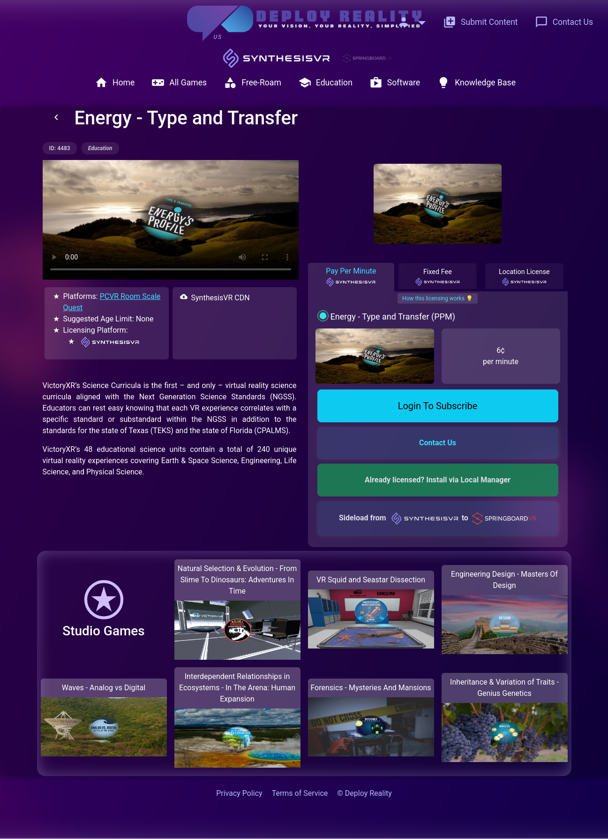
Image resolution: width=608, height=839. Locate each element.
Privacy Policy (239, 793)
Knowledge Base (476, 82)
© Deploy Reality (364, 793)
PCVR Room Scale (130, 296)
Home (115, 82)
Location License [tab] (524, 277)
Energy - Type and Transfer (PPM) (392, 316)
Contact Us (564, 22)
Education (325, 82)
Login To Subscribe (438, 406)
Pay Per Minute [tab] (351, 277)
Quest (73, 307)
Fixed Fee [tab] (437, 277)
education (100, 148)
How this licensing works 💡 (437, 298)
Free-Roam (252, 82)
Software (394, 82)
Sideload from (437, 517)
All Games (179, 82)
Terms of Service (300, 793)
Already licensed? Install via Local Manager (437, 479)
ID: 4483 (59, 148)
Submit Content (480, 22)
